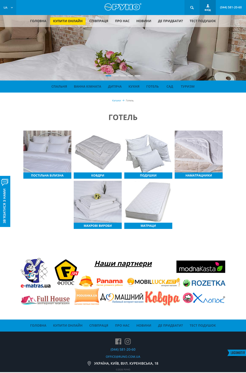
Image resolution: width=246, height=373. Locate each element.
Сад (169, 86)
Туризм (188, 86)
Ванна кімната (87, 86)
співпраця (98, 21)
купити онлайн (67, 21)
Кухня (133, 86)
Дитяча (115, 86)
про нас (122, 21)
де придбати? (170, 21)
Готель (152, 86)
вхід (208, 10)
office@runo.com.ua (123, 357)
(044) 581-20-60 (231, 7)
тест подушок (203, 21)
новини (143, 21)
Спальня (59, 86)
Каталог (116, 100)
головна (38, 21)
